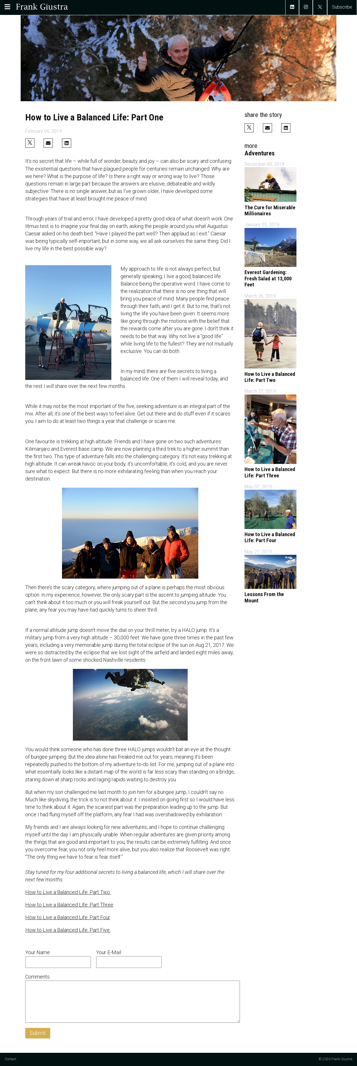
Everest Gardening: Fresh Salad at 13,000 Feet (268, 278)
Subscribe (342, 7)
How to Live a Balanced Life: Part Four (67, 917)
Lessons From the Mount (264, 597)
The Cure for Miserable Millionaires (270, 210)
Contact (10, 1059)
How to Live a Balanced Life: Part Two (68, 892)
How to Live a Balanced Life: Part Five (68, 930)
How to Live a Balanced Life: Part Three (69, 905)
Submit (38, 1033)
